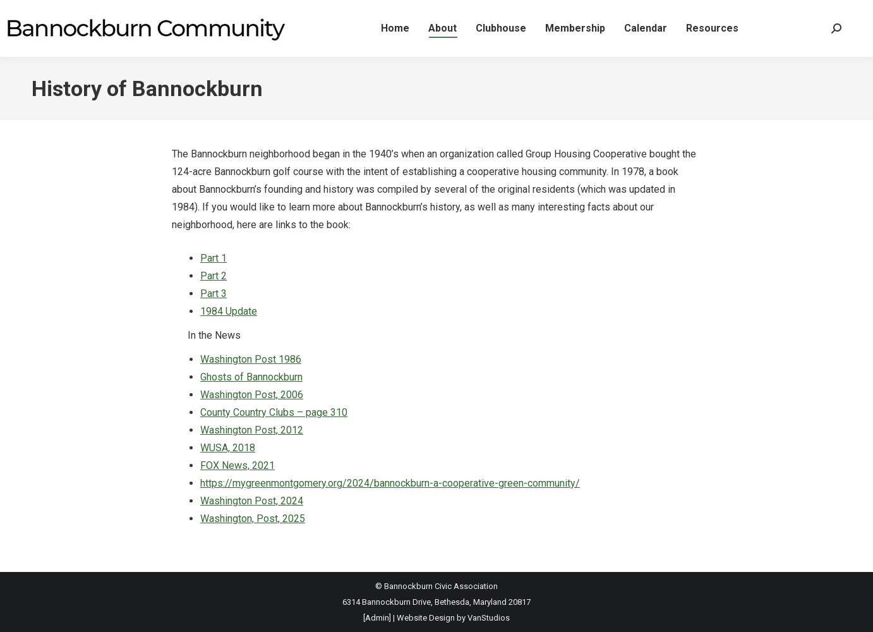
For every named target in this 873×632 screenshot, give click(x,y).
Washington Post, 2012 (251, 430)
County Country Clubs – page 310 (273, 412)
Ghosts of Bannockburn (251, 377)
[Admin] (377, 618)
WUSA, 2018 (227, 448)
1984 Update (228, 311)
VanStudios (488, 618)
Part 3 (213, 294)
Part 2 (213, 276)
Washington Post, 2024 (251, 501)
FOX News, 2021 (237, 465)
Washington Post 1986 (250, 359)
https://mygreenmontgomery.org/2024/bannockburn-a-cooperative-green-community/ (390, 483)
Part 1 (213, 258)
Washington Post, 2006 (251, 395)
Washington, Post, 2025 (252, 519)
